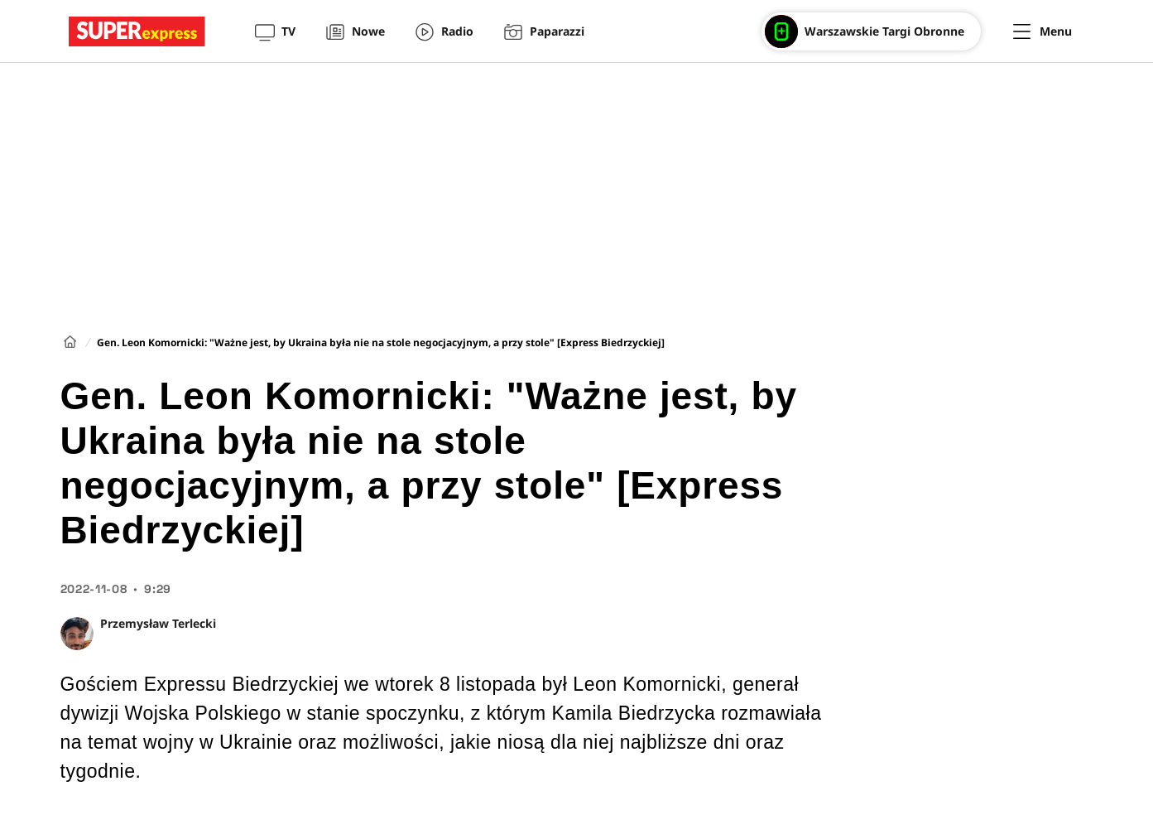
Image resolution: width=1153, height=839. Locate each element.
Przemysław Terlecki (158, 623)
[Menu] (1042, 31)
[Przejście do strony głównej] (137, 31)
